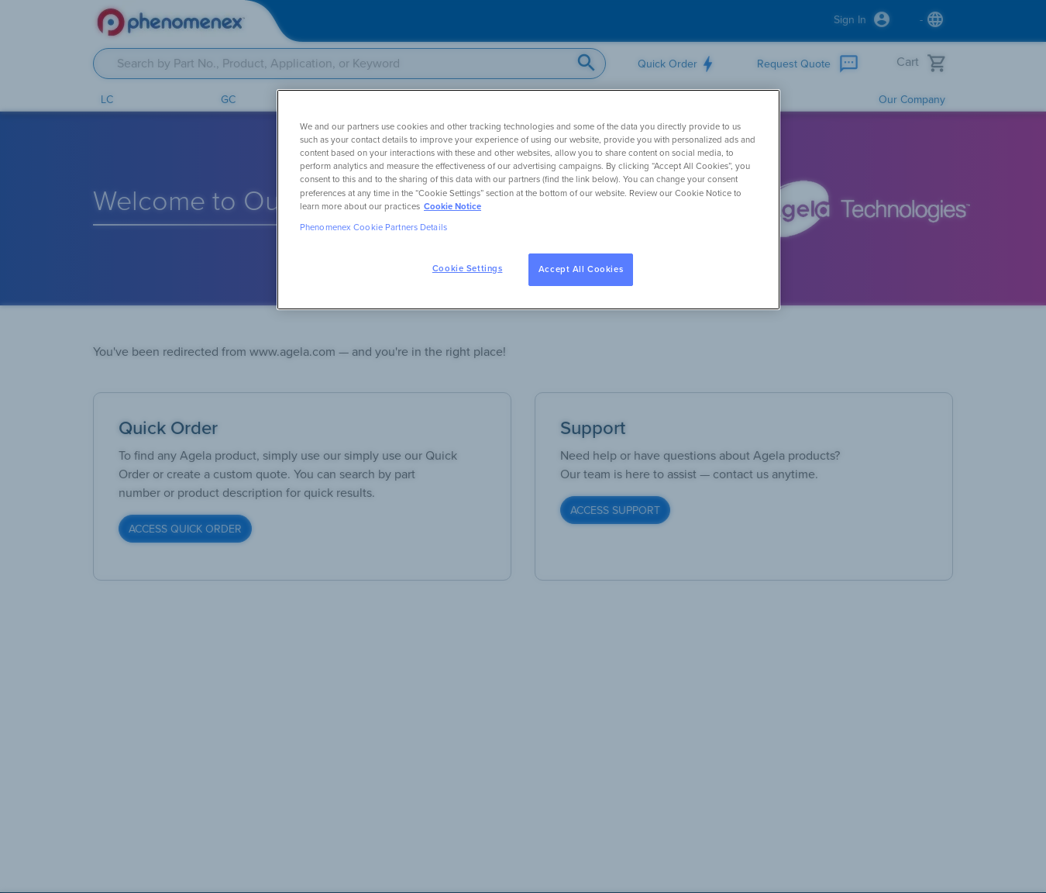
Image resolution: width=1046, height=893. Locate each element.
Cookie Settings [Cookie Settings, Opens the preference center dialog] (467, 269)
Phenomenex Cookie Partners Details (373, 227)
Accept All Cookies (580, 269)
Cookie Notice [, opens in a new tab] (452, 207)
